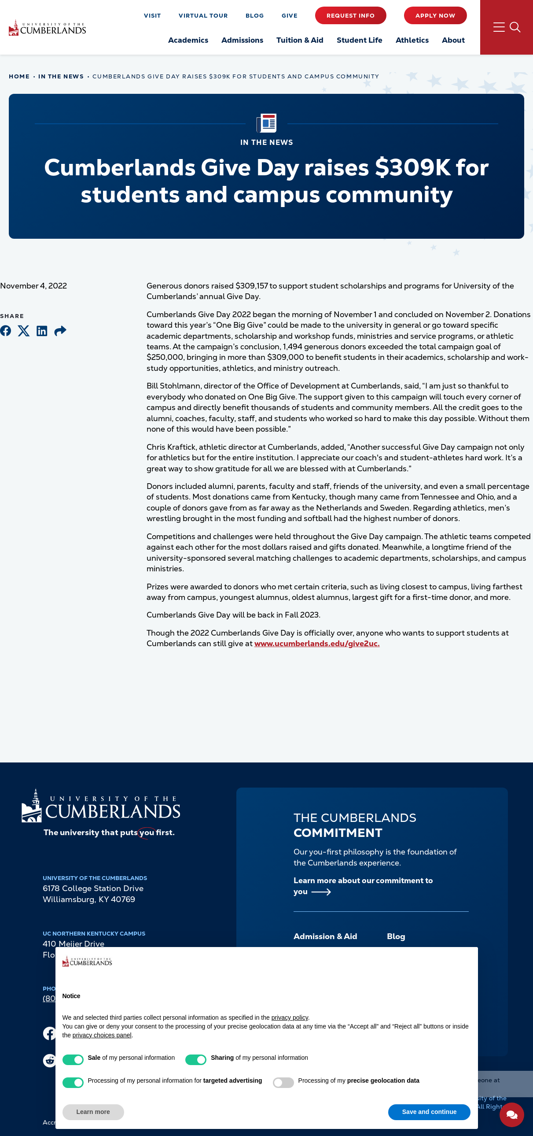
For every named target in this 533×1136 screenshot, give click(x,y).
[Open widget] (512, 1115)
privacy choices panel (102, 1035)
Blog (255, 16)
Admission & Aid (325, 936)
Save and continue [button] (429, 1111)
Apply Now (435, 15)
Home (19, 76)
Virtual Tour (203, 16)
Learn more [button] (93, 1111)
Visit (152, 16)
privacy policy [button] (290, 1017)
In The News (61, 76)
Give (290, 16)
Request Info (351, 15)
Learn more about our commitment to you (363, 886)
